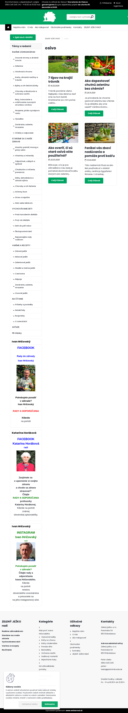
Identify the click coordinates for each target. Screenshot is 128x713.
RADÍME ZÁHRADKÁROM (23, 52)
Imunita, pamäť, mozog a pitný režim (26, 148)
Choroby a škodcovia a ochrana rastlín (26, 92)
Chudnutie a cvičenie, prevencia (25, 171)
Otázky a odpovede (24, 133)
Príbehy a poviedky (24, 304)
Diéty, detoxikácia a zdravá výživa (24, 179)
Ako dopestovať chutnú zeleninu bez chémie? (97, 85)
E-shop (23, 37)
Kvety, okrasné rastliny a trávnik (26, 78)
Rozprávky (20, 316)
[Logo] (22, 17)
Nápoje (18, 279)
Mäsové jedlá (21, 257)
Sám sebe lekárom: (24, 203)
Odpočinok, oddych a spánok (25, 162)
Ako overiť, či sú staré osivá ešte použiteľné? (60, 152)
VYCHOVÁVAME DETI (22, 208)
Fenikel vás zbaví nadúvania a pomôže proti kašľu (100, 152)
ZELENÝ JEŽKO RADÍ (92, 27)
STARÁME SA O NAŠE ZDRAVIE (22, 140)
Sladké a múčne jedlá (25, 268)
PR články (17, 333)
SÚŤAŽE (15, 327)
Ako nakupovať (42, 27)
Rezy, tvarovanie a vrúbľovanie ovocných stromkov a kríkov (25, 102)
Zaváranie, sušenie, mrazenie (24, 126)
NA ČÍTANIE (17, 298)
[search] (80, 16)
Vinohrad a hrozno (23, 71)
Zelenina (19, 66)
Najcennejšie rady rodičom (23, 238)
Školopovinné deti (23, 231)
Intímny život (21, 192)
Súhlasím (50, 704)
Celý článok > (57, 109)
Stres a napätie (22, 197)
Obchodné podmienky (61, 27)
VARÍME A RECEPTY (21, 245)
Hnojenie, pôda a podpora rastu (27, 112)
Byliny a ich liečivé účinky (26, 85)
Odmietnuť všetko (30, 704)
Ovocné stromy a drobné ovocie (26, 59)
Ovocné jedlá (21, 293)
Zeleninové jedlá (22, 262)
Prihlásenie (107, 3)
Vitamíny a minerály (24, 155)
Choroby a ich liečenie (25, 186)
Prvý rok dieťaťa (22, 220)
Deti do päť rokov (23, 226)
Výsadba (19, 119)
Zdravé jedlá (21, 251)
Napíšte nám (19, 27)
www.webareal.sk (74, 710)
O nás (30, 27)
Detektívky (20, 310)
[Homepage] (8, 27)
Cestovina (20, 273)
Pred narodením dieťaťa (26, 214)
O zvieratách (21, 321)
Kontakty (78, 27)
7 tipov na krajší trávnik (60, 80)
